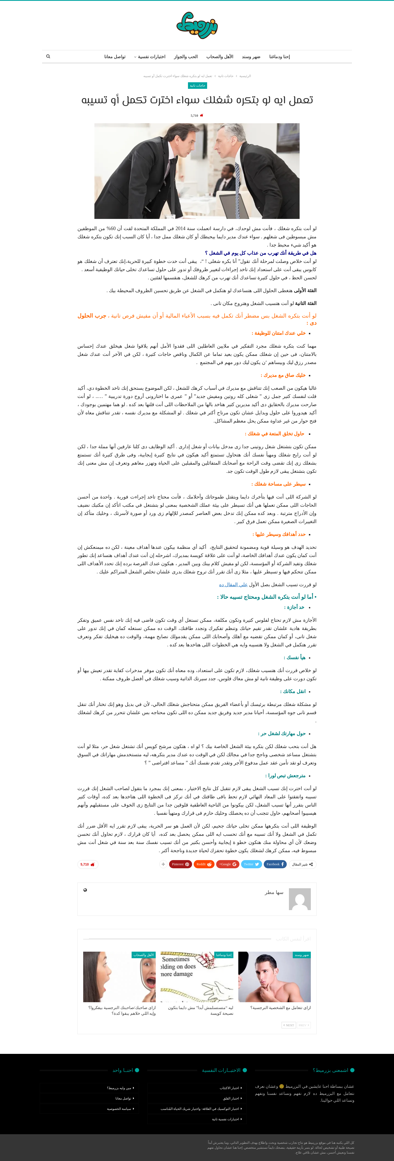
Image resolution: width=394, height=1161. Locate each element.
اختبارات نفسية (150, 56)
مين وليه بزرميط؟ (119, 1088)
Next (288, 1025)
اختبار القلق (231, 1098)
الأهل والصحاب (220, 56)
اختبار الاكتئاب (229, 1088)
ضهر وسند (252, 56)
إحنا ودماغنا (281, 56)
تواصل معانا (112, 56)
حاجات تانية (197, 85)
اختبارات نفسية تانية (225, 1119)
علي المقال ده (233, 584)
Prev (304, 1025)
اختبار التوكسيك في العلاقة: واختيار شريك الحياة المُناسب (200, 1109)
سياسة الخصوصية (119, 1109)
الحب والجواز (185, 56)
